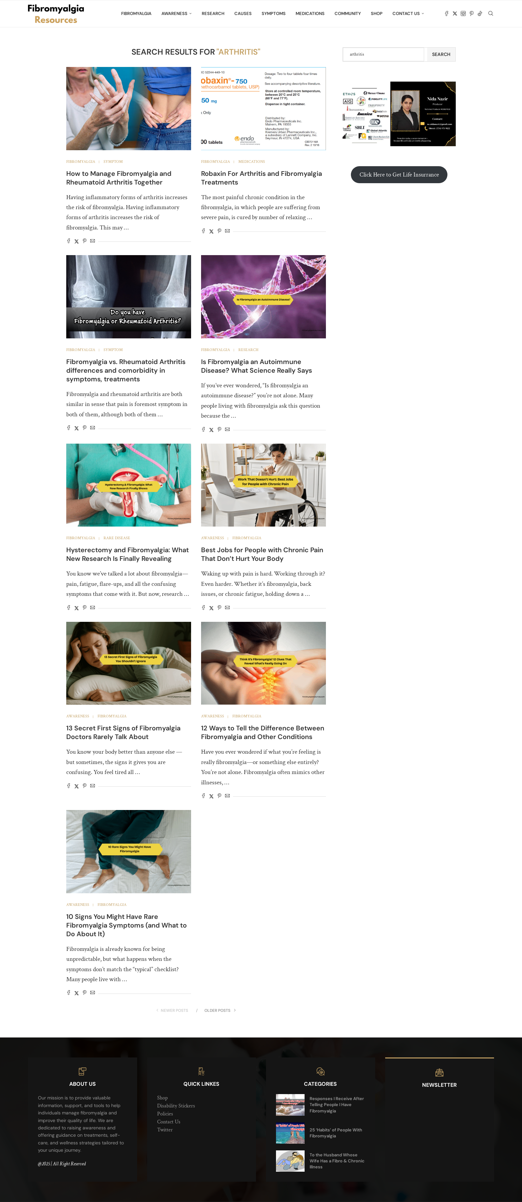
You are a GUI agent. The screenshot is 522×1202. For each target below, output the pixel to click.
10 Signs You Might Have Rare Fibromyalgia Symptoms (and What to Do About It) (126, 925)
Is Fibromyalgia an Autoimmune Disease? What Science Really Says (256, 366)
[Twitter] (454, 13)
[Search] (490, 13)
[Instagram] (463, 13)
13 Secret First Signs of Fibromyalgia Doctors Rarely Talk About (123, 732)
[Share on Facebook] (68, 241)
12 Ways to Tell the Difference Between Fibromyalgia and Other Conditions (262, 732)
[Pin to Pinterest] (84, 241)
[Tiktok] (479, 13)
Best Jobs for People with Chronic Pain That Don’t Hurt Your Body (262, 554)
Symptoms (274, 13)
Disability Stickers (176, 1105)
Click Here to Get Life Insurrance (399, 175)
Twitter (165, 1129)
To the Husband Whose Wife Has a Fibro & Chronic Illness (337, 1161)
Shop (377, 13)
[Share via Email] (92, 241)
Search (441, 54)
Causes (243, 13)
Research (213, 13)
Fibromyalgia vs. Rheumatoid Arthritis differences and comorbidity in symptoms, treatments (125, 370)
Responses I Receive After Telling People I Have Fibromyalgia (337, 1104)
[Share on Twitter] (76, 241)
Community (348, 13)
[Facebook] (446, 13)
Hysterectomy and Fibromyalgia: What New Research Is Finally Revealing (127, 554)
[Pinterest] (471, 13)
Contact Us (406, 13)
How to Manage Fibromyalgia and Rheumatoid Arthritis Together (118, 178)
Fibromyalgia (136, 13)
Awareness (174, 13)
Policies (165, 1113)
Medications (310, 13)
